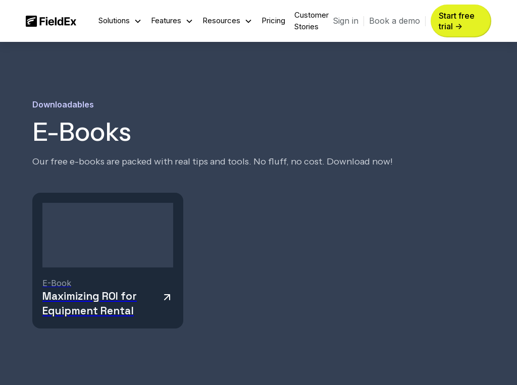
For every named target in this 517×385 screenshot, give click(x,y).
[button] (120, 21)
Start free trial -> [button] (457, 21)
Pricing (273, 20)
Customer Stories (311, 20)
